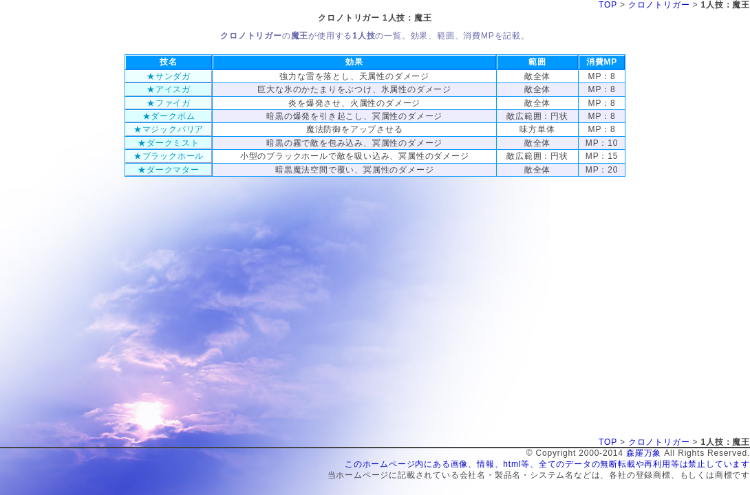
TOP (608, 5)
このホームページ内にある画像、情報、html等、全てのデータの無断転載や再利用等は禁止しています (547, 464)
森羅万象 (643, 453)
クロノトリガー (659, 5)
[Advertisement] (375, 208)
